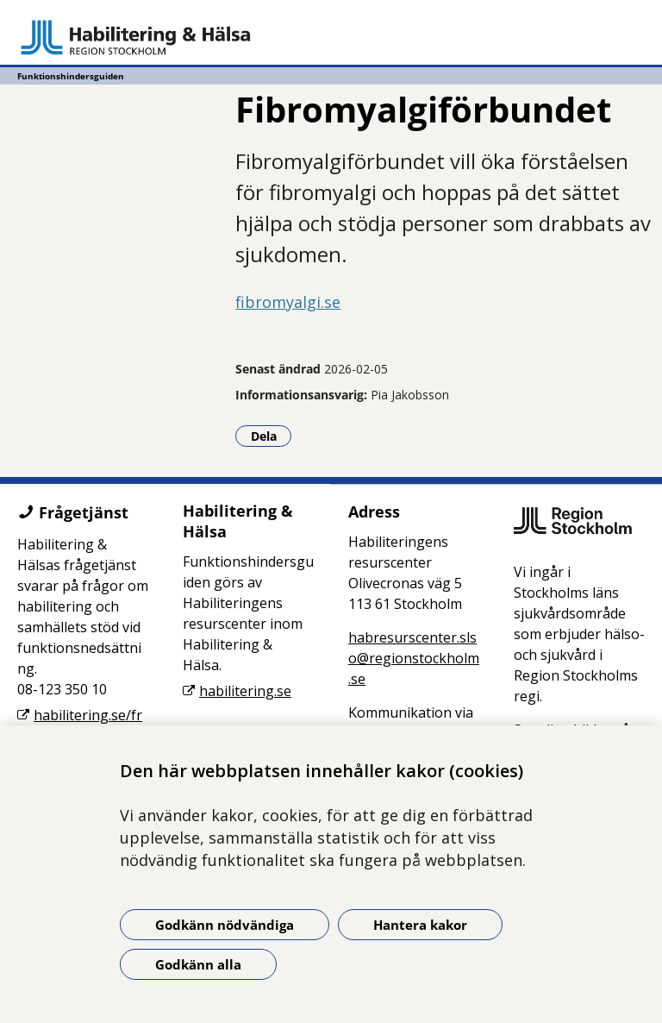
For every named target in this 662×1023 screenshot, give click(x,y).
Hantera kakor (420, 924)
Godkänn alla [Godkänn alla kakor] (198, 964)
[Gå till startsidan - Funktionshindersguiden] (331, 37)
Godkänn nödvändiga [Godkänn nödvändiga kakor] (224, 924)
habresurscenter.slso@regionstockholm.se (413, 658)
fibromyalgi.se (287, 302)
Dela (271, 435)
